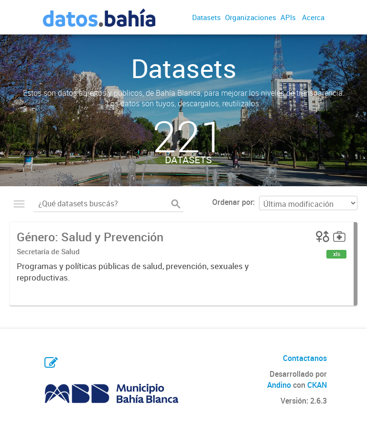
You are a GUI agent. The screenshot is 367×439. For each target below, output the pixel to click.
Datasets (206, 17)
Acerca (313, 17)
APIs (288, 17)
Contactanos (305, 358)
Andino (279, 385)
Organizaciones (250, 17)
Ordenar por (232, 202)
